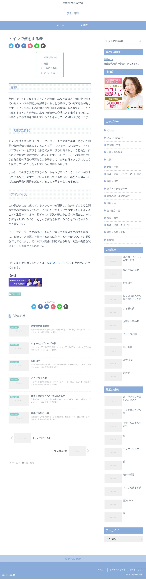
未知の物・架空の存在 (118, 196)
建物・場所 (112, 181)
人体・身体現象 (115, 152)
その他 (110, 130)
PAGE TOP (73, 559)
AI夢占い (52, 262)
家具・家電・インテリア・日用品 (124, 174)
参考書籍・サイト (118, 570)
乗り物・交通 (113, 145)
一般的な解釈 (50, 68)
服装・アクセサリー (117, 188)
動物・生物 (112, 166)
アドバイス (49, 72)
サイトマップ (136, 570)
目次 (45, 57)
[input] (123, 41)
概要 (46, 63)
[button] (43, 45)
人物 (109, 159)
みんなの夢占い (115, 137)
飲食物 (110, 239)
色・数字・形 (113, 210)
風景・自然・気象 (116, 232)
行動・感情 (14, 294)
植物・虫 (111, 203)
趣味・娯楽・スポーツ (118, 225)
